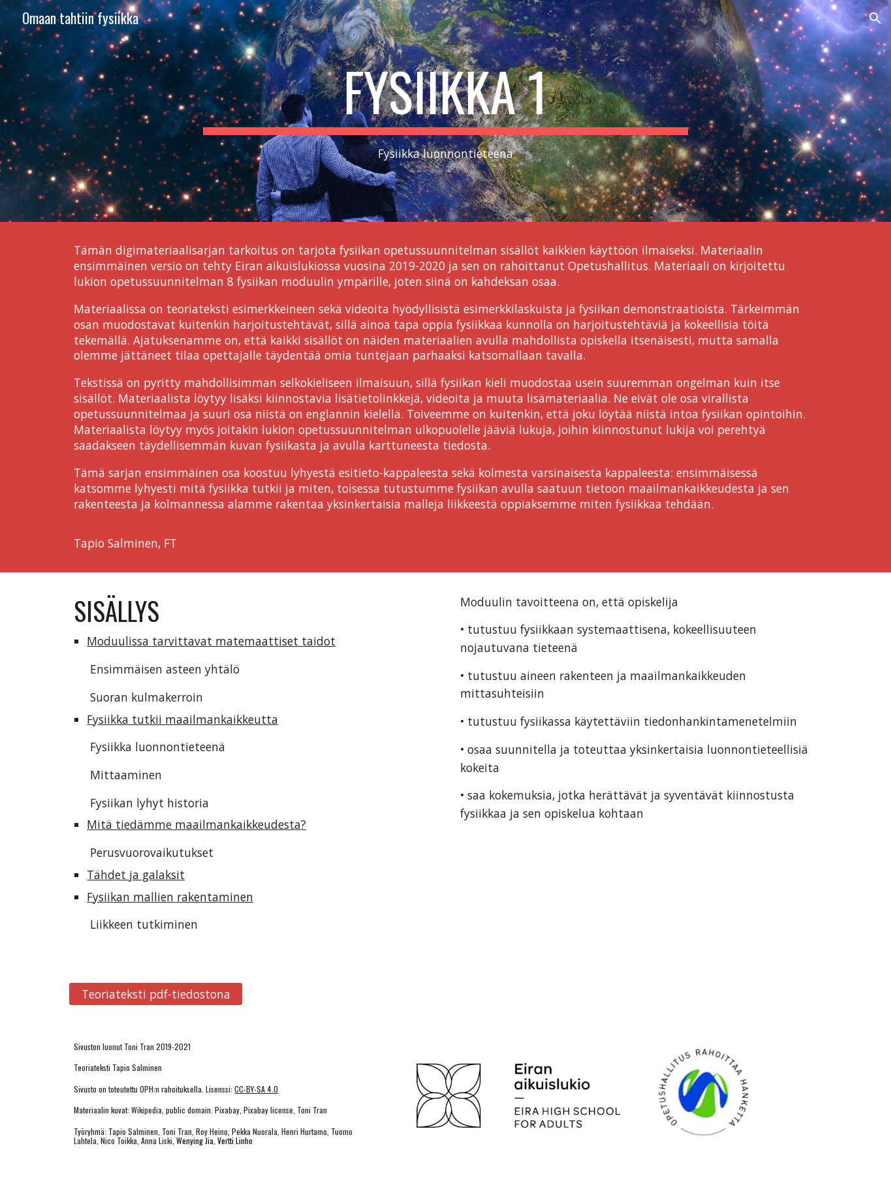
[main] (446, 111)
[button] (875, 18)
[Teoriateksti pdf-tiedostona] (155, 994)
